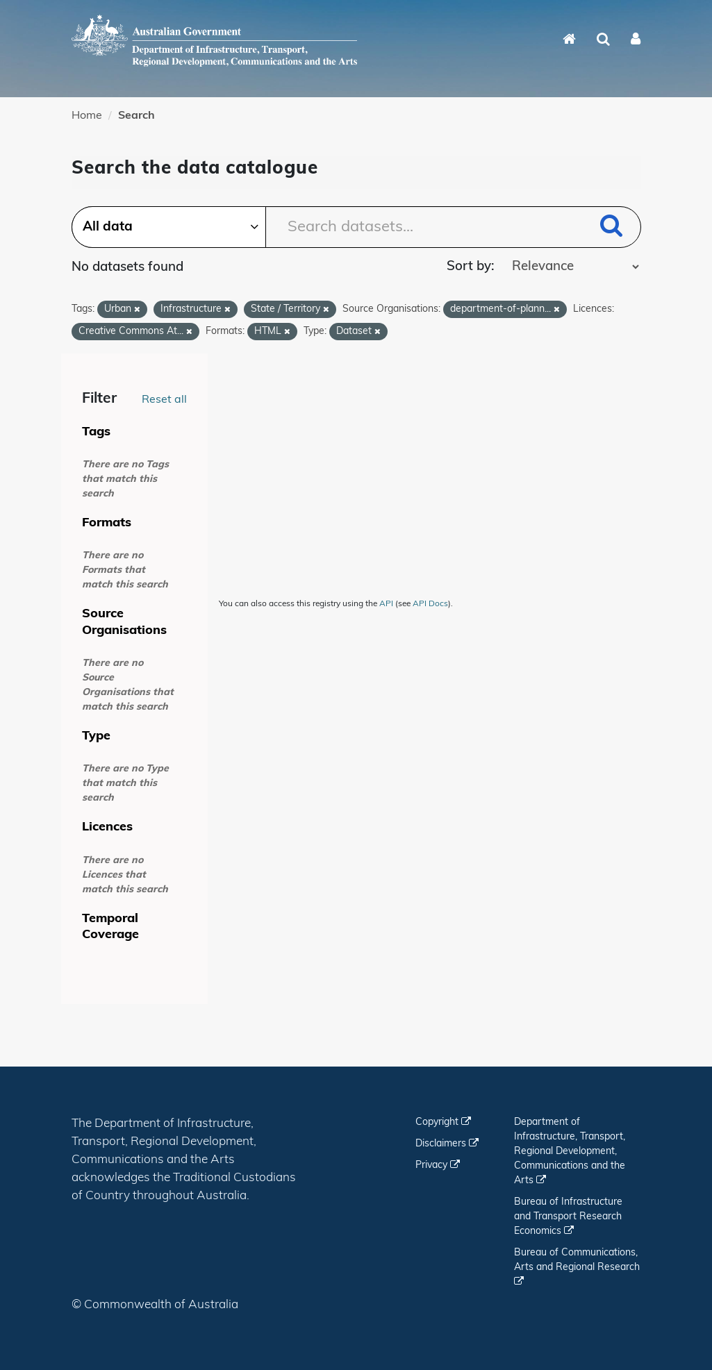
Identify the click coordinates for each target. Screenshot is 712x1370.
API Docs (430, 604)
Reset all (164, 400)
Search (136, 116)
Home (87, 116)
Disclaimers (447, 1144)
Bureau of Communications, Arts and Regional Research (577, 1267)
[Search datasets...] (356, 227)
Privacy (437, 1165)
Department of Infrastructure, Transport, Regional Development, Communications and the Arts (569, 1151)
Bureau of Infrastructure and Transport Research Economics (568, 1217)
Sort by (469, 267)
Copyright (443, 1122)
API (386, 604)
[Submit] (611, 228)
